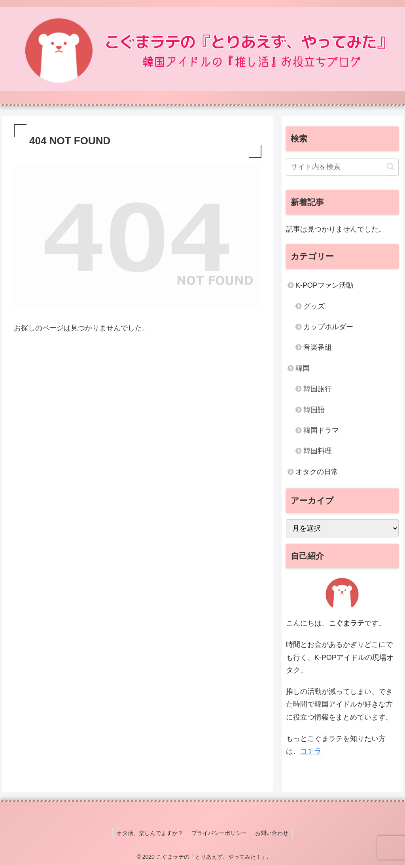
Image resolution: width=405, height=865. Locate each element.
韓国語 (314, 410)
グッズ (314, 306)
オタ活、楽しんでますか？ (150, 833)
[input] (342, 167)
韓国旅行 (317, 389)
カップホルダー (328, 327)
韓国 (302, 368)
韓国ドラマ (321, 430)
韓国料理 (317, 451)
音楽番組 (317, 347)
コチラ (311, 751)
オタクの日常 (316, 472)
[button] (390, 166)
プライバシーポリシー (219, 833)
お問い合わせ (271, 833)
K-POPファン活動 (324, 285)
